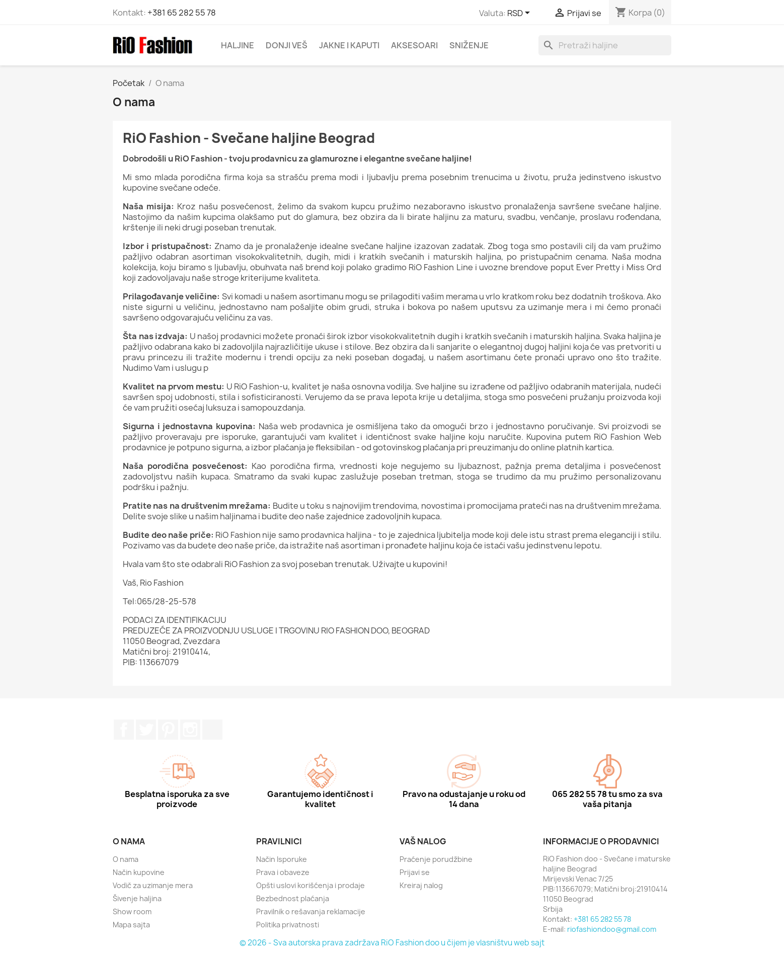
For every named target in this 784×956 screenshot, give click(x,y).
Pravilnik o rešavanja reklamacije (310, 911)
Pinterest (168, 730)
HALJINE (237, 45)
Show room (132, 911)
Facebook (124, 730)
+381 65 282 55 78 (181, 12)
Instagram (190, 730)
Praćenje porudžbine (436, 859)
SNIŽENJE (469, 45)
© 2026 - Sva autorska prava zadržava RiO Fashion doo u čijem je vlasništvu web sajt (392, 942)
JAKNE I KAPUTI (349, 45)
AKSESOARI (414, 45)
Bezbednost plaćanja (292, 898)
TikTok (212, 730)
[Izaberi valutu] (520, 14)
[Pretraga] (604, 45)
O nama (125, 859)
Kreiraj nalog (421, 885)
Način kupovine (139, 872)
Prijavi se (415, 872)
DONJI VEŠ (286, 45)
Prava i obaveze (282, 872)
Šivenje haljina (137, 898)
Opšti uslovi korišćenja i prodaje (310, 885)
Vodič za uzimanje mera (153, 885)
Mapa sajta (131, 924)
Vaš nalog (423, 841)
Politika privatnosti (287, 924)
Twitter (146, 730)
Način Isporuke (281, 859)
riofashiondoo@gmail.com (611, 929)
